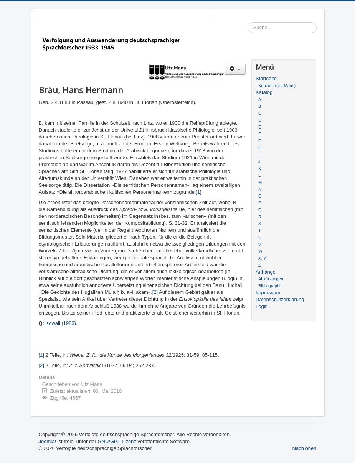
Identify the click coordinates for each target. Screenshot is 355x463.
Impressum (268, 292)
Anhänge (266, 272)
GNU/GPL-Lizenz (116, 441)
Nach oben (304, 448)
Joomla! (47, 441)
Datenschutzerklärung (280, 299)
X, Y (262, 258)
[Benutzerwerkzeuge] (235, 69)
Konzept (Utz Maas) (277, 85)
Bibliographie (270, 285)
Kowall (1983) (61, 323)
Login (262, 306)
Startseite (266, 78)
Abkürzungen (270, 279)
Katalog (264, 92)
